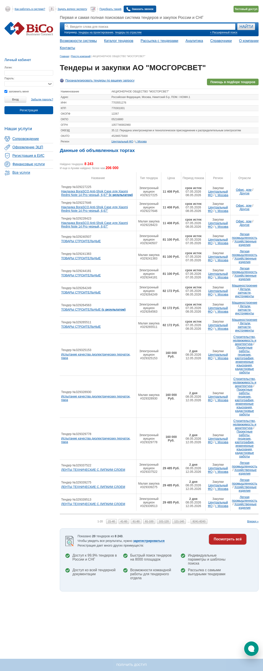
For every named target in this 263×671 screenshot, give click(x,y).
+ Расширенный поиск (223, 32)
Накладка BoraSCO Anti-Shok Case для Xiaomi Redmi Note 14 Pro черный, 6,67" (97, 193)
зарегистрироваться (149, 541)
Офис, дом (244, 190)
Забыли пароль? (42, 99)
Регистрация (29, 110)
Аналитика (194, 41)
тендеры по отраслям (128, 32)
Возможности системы (78, 41)
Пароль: (9, 78)
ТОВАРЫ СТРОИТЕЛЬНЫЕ (81, 241)
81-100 (149, 521)
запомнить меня (16, 91)
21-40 (111, 521)
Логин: (8, 67)
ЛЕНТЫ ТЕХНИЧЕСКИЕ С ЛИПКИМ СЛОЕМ (93, 469)
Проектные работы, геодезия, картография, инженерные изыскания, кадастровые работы (244, 360)
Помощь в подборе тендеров (232, 82)
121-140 (179, 521)
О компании (249, 41)
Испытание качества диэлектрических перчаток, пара (96, 356)
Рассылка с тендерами (159, 41)
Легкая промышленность (244, 236)
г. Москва (141, 141)
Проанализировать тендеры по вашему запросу (99, 80)
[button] (251, 648)
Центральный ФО (122, 141)
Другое (244, 193)
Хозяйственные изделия (245, 243)
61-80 (136, 521)
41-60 (124, 521)
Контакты (67, 48)
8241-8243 (199, 521)
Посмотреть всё (228, 539)
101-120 (164, 521)
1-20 (100, 521)
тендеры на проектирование (95, 32)
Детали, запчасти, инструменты (244, 292)
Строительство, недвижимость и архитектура (244, 340)
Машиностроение (244, 285)
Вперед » (253, 521)
